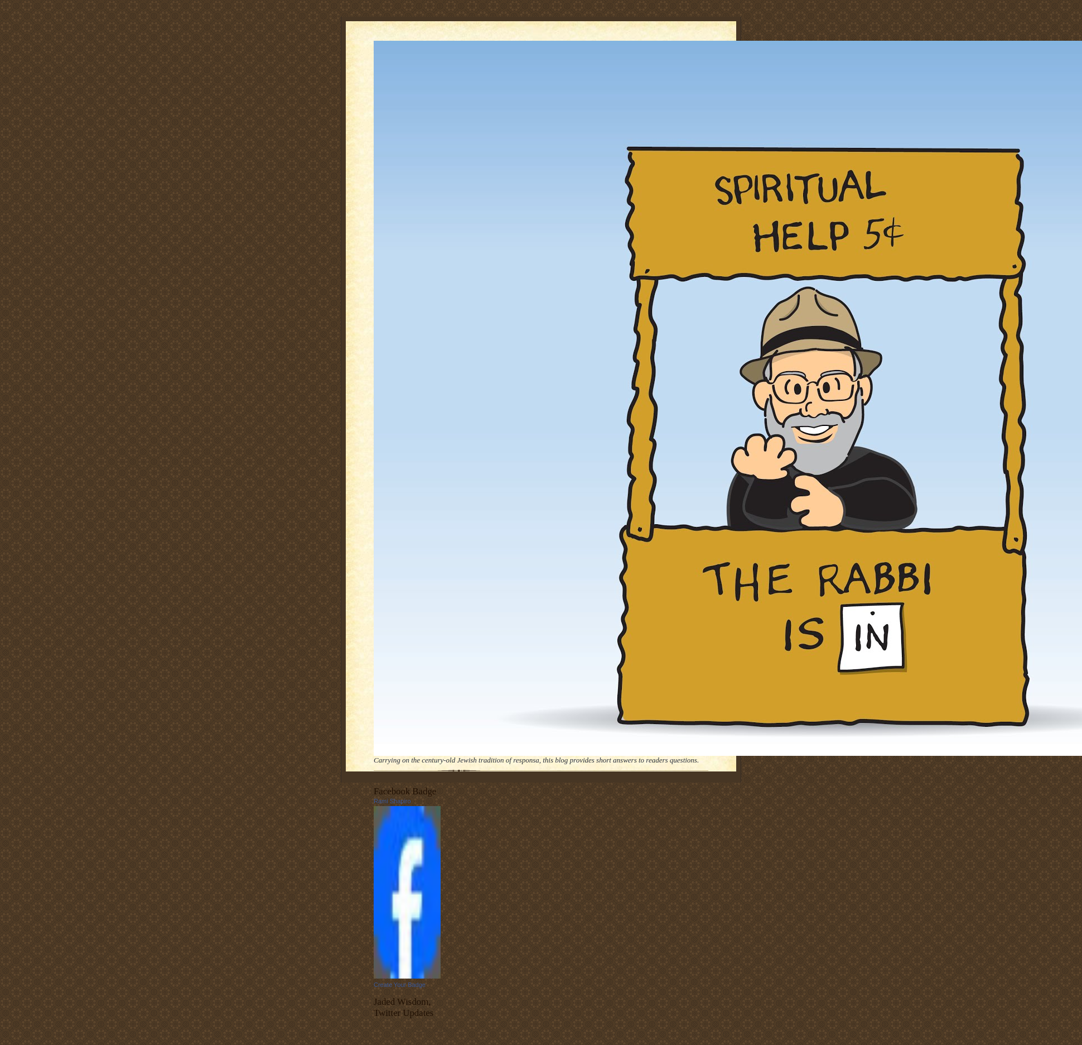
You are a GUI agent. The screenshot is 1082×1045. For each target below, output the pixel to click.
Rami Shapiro (392, 801)
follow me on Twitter (431, 1028)
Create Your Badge (400, 984)
